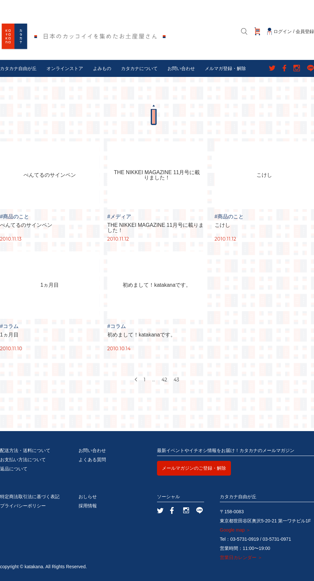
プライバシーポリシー (23, 505)
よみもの (102, 68)
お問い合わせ (181, 68)
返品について (13, 468)
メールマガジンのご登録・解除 (194, 468)
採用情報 (87, 505)
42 (164, 379)
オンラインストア (64, 68)
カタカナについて (139, 68)
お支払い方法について (23, 459)
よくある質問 (92, 459)
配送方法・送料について (25, 450)
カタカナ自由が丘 (18, 68)
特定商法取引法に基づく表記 (30, 496)
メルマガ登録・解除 (225, 68)
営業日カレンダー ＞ (241, 557)
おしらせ (87, 496)
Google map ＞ (235, 530)
